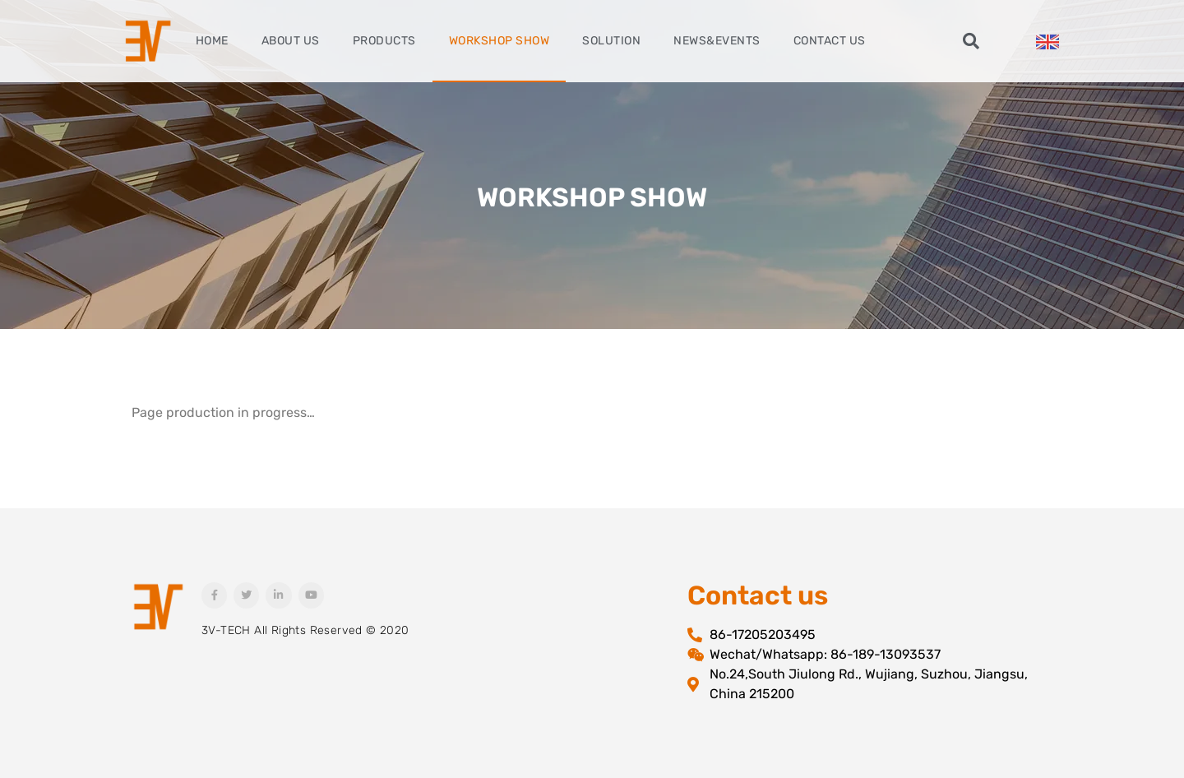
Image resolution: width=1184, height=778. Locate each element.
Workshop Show (499, 41)
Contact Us (829, 41)
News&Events (717, 41)
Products (384, 41)
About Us (290, 41)
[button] (971, 41)
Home (212, 41)
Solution (611, 41)
